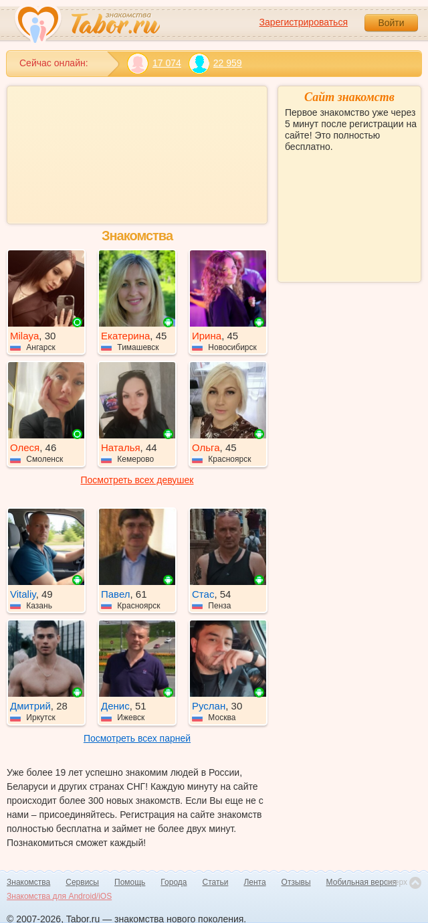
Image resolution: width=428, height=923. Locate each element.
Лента (254, 882)
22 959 (215, 63)
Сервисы (82, 882)
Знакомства (28, 882)
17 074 (154, 63)
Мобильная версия (361, 882)
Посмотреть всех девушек (137, 480)
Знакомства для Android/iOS (59, 896)
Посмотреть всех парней (137, 738)
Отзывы (296, 882)
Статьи (216, 882)
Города (173, 882)
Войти (391, 22)
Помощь (129, 882)
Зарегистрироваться (303, 22)
